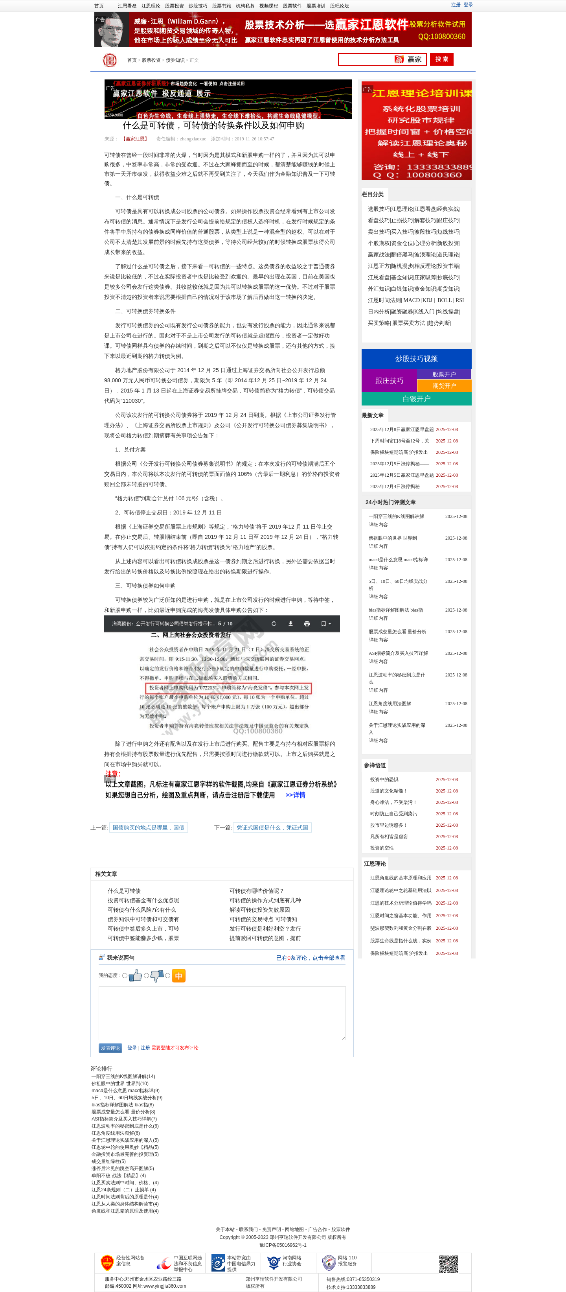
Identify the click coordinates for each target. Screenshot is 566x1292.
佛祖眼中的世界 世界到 (116, 1083)
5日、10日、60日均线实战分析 (124, 1097)
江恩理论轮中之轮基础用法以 (401, 890)
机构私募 (245, 6)
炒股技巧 (198, 6)
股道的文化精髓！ (389, 791)
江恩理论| (402, 209)
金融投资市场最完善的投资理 (122, 1154)
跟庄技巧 (389, 381)
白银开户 (416, 399)
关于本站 (225, 1229)
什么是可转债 (124, 891)
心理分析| (425, 243)
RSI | (461, 300)
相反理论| (425, 266)
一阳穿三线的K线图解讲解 (119, 1076)
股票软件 (292, 6)
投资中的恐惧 (384, 779)
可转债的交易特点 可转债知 (263, 919)
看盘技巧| (379, 220)
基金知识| (402, 277)
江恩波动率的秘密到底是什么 (122, 1126)
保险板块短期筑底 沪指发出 (399, 452)
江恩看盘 (127, 6)
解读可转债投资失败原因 (260, 910)
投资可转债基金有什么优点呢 (143, 900)
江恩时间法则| (385, 300)
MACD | (412, 300)
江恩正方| (379, 266)
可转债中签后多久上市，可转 (143, 929)
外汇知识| (379, 289)
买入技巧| (402, 232)
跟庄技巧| (448, 220)
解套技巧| (425, 220)
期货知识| (448, 289)
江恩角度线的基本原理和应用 (401, 878)
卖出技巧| (379, 232)
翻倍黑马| (402, 255)
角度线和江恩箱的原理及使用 (122, 1211)
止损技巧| (402, 220)
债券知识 (175, 60)
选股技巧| (379, 209)
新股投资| (448, 243)
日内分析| (379, 312)
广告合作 (317, 1229)
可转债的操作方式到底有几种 (265, 900)
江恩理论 (151, 6)
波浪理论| (425, 255)
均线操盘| (448, 312)
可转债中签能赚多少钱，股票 (143, 938)
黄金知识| (425, 289)
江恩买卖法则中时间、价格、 (122, 1182)
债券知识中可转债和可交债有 (143, 919)
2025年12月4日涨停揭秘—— (399, 486)
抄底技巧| (448, 277)
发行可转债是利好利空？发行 (265, 929)
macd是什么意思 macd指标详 (123, 1090)
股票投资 (174, 6)
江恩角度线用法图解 (113, 1133)
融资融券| (402, 312)
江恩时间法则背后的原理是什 (122, 1197)
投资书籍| (448, 266)
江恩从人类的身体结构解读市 (122, 1204)
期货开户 (444, 385)
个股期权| (379, 243)
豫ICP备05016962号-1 (283, 1245)
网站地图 (294, 1229)
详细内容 (378, 524)
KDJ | (429, 300)
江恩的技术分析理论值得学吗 (401, 903)
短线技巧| (448, 232)
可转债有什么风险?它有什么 (142, 910)
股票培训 (316, 6)
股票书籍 (221, 6)
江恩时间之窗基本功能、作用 (401, 915)
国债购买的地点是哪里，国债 (148, 828)
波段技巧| (425, 232)
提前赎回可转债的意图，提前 (265, 938)
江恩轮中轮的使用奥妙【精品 (122, 1147)
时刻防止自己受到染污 (393, 813)
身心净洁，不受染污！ (393, 802)
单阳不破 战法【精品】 (116, 1175)
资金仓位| (402, 243)
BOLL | (445, 300)
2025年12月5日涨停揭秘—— (399, 463)
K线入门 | (425, 312)
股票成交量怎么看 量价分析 (120, 1112)
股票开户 (444, 374)
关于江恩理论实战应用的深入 (122, 1140)
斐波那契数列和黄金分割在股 (401, 928)
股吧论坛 (339, 6)
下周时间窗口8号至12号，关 (399, 441)
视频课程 (268, 6)
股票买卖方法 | (410, 323)
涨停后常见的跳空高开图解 (120, 1168)
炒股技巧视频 (416, 359)
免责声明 (271, 1229)
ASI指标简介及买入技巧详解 (121, 1119)
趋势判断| (439, 323)
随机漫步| (402, 266)
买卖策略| (379, 323)
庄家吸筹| (425, 277)
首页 (99, 6)
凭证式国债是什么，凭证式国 (272, 828)
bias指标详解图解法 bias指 (120, 1105)
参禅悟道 (375, 765)
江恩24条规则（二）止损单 (121, 1189)
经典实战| (448, 209)
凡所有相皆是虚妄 (389, 836)
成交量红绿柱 (106, 1161)
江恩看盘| (425, 209)
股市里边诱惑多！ (389, 825)
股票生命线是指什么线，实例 (401, 941)
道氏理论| (448, 255)
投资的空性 (382, 848)
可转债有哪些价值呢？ (257, 891)
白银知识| (402, 289)
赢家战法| (379, 255)
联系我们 (248, 1229)
